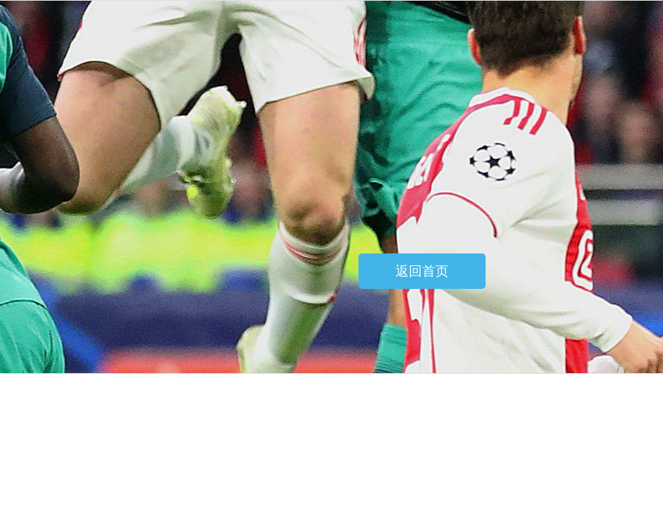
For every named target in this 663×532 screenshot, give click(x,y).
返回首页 (422, 271)
